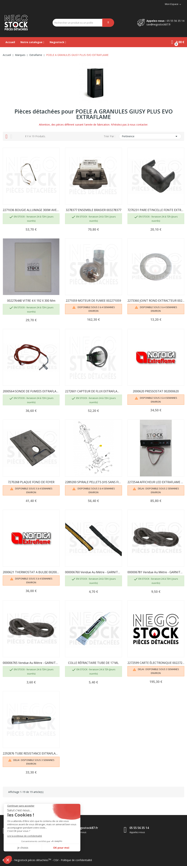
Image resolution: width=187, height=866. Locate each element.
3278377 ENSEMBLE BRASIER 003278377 (93, 210)
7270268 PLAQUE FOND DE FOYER (31, 482)
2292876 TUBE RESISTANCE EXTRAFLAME (31, 753)
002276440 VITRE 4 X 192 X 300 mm (31, 300)
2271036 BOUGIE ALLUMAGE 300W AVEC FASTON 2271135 (31, 210)
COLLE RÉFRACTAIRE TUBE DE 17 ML (93, 663)
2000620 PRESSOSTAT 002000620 (156, 391)
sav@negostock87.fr (158, 24)
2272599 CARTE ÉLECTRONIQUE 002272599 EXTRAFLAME (155, 663)
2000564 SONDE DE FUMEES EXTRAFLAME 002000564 (31, 391)
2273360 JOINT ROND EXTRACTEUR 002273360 (155, 300)
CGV (56, 860)
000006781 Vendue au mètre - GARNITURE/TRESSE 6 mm (155, 572)
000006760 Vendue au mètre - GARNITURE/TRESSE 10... (93, 572)
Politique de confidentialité (76, 860)
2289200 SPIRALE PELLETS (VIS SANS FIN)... (93, 482)
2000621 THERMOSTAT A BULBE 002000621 (31, 572)
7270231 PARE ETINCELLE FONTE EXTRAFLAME (155, 210)
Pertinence (150, 136)
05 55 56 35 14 (175, 20)
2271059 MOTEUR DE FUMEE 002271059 (93, 300)
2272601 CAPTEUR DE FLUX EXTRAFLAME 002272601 (93, 391)
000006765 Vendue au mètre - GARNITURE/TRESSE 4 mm (31, 663)
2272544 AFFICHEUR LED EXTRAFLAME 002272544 (155, 482)
